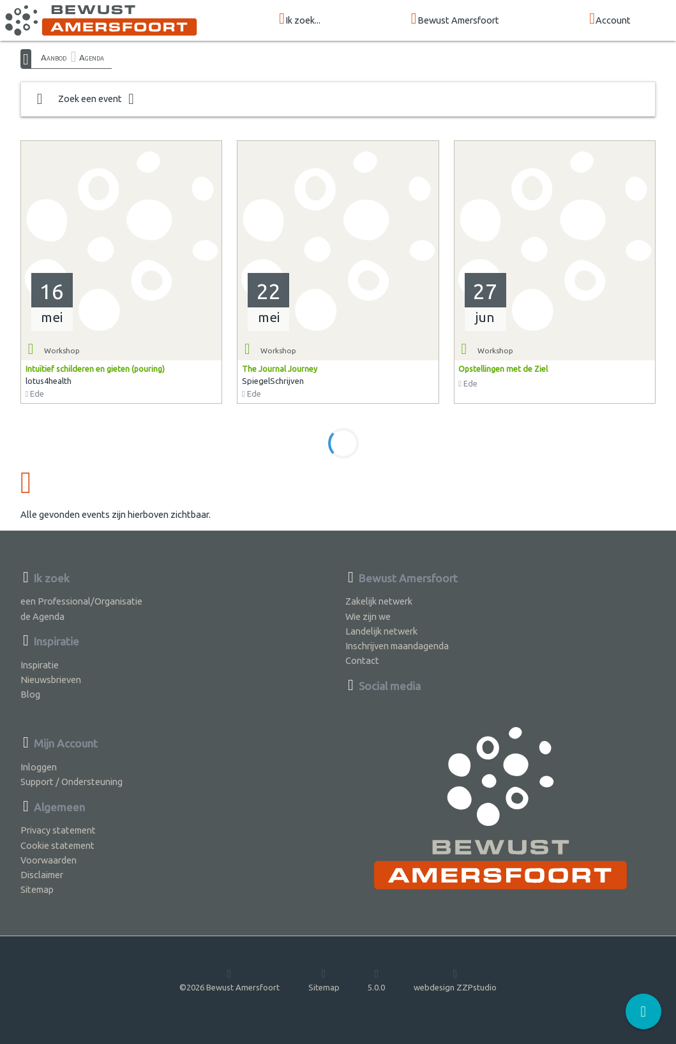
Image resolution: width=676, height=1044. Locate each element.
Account (610, 19)
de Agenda (42, 616)
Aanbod (53, 57)
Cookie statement (57, 845)
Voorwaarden (48, 860)
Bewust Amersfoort (455, 19)
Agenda (91, 57)
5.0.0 (376, 979)
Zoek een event (86, 99)
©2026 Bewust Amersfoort (229, 979)
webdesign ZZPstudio (455, 979)
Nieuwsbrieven (50, 679)
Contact (362, 660)
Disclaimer (41, 874)
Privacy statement (58, 830)
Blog (30, 694)
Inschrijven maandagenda (397, 645)
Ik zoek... (299, 19)
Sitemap (37, 889)
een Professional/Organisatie (81, 601)
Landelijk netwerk (381, 631)
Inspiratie (39, 664)
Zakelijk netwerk (378, 601)
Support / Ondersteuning (71, 781)
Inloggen (38, 766)
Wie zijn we (368, 616)
